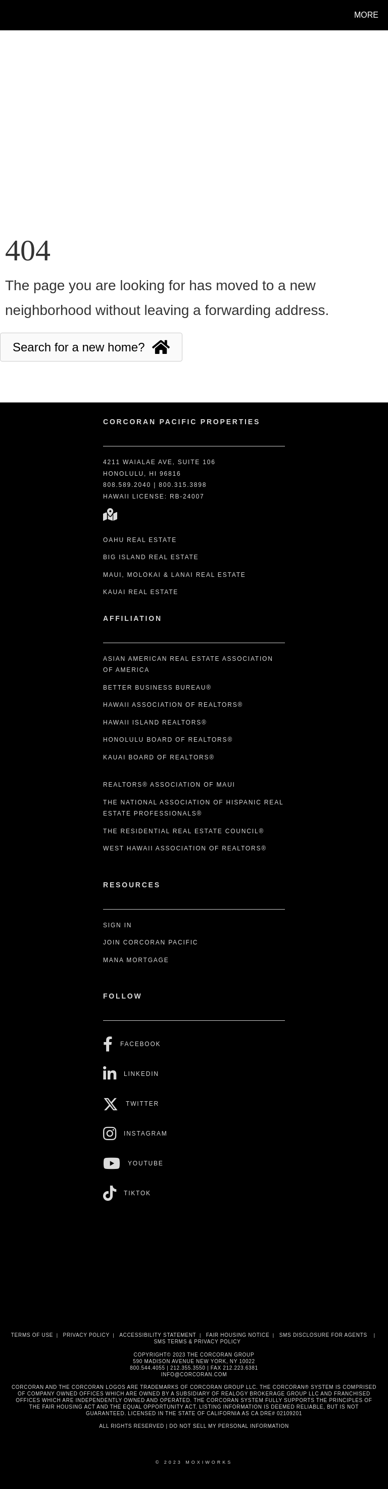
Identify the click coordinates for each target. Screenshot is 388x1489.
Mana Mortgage (136, 960)
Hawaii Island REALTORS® (155, 722)
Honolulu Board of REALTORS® (168, 739)
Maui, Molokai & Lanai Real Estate (174, 574)
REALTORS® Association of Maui (169, 784)
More (366, 15)
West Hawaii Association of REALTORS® (185, 848)
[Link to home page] (10, 15)
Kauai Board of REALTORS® (159, 757)
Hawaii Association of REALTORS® (173, 704)
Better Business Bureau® (157, 687)
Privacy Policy (86, 1335)
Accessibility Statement (157, 1335)
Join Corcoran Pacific (150, 942)
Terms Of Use (32, 1335)
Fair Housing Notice (238, 1335)
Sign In (117, 925)
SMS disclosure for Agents (323, 1335)
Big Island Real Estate (151, 557)
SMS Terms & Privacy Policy (197, 1341)
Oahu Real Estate (140, 540)
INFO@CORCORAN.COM (194, 1374)
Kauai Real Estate (140, 592)
